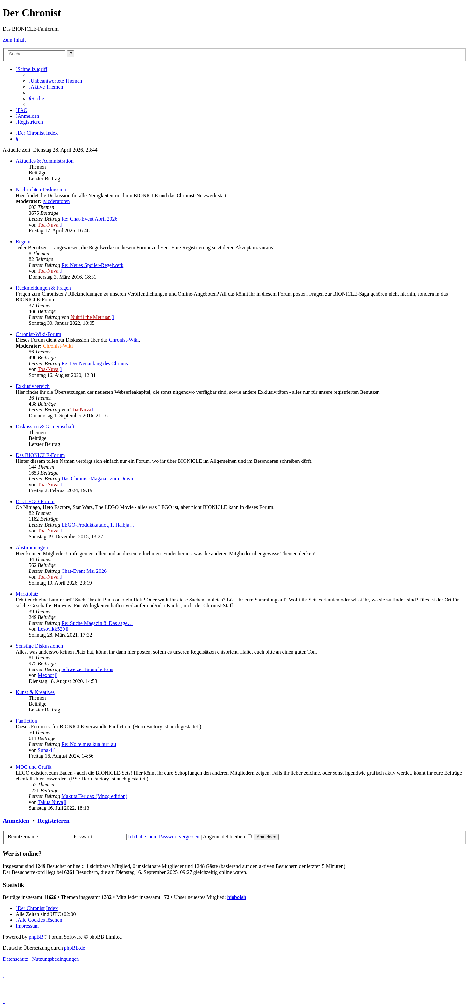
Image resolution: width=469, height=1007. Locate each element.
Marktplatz (27, 594)
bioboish (236, 897)
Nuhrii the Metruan (90, 317)
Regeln (23, 241)
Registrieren (53, 820)
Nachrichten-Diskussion (41, 189)
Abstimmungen (32, 547)
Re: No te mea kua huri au (88, 744)
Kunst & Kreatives (35, 692)
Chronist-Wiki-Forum (38, 334)
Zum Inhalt (14, 40)
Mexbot (46, 675)
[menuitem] (55, 81)
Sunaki (45, 750)
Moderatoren (56, 201)
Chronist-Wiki (124, 340)
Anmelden (16, 820)
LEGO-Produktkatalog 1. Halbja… (97, 525)
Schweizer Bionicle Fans (87, 669)
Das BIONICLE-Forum (40, 455)
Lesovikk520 (51, 629)
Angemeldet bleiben (227, 836)
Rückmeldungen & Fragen (43, 288)
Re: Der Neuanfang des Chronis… (97, 363)
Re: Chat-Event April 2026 (89, 219)
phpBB (36, 937)
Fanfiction (26, 721)
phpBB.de (74, 948)
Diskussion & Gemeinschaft (45, 426)
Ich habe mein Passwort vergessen (163, 836)
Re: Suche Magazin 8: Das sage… (97, 623)
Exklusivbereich (33, 386)
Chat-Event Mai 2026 (84, 571)
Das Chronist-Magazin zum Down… (99, 478)
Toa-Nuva (48, 225)
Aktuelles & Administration (45, 161)
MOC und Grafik (33, 767)
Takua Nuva (50, 802)
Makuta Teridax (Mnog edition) (94, 796)
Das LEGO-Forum (35, 501)
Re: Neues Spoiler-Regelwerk (92, 265)
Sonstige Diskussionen (39, 646)
